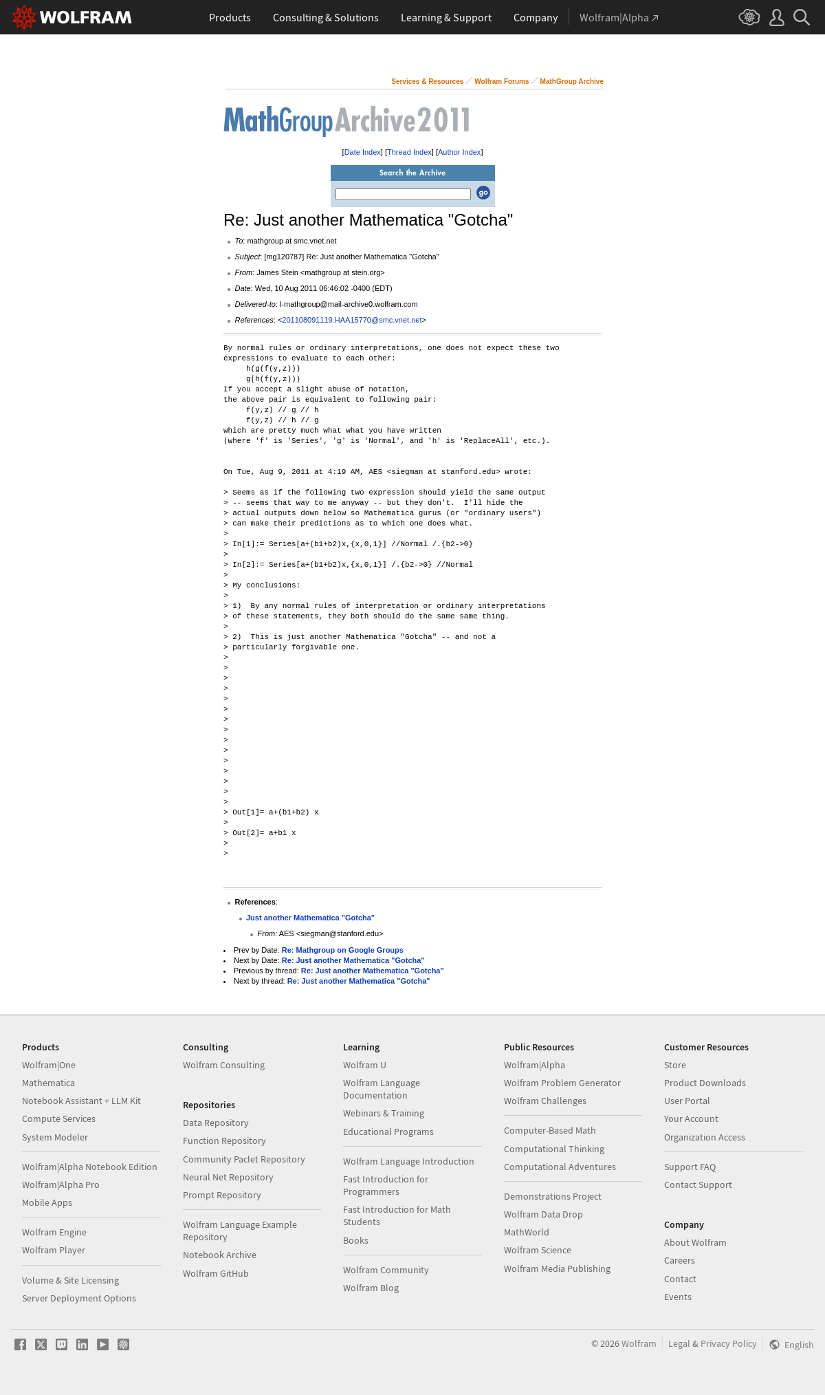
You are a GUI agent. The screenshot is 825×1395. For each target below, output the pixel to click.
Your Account (691, 1118)
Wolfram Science (537, 1250)
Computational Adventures (560, 1166)
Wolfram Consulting (224, 1065)
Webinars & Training (383, 1113)
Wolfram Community (386, 1270)
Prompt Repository (222, 1195)
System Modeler (55, 1137)
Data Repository (216, 1122)
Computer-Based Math (550, 1130)
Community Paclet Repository (244, 1159)
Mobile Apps (47, 1202)
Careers (679, 1260)
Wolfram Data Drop (543, 1214)
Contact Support (698, 1184)
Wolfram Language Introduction (408, 1161)
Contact (680, 1279)
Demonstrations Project (553, 1196)
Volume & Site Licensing (70, 1280)
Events (678, 1296)
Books (355, 1240)
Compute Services (59, 1118)
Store (675, 1065)
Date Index (362, 152)
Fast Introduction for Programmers (385, 1185)
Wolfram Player (53, 1250)
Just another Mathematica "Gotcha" (310, 917)
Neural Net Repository (228, 1177)
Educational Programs (388, 1131)
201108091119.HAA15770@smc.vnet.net (351, 320)
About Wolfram (695, 1242)
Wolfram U (364, 1065)
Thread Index (409, 152)
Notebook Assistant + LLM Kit (81, 1100)
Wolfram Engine (54, 1232)
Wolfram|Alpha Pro (61, 1184)
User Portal (687, 1100)
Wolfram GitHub (216, 1273)
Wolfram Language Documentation (381, 1089)
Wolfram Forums (501, 81)
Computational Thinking (554, 1149)
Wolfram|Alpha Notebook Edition (89, 1166)
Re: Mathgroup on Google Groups (343, 950)
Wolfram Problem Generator (562, 1083)
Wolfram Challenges (545, 1100)
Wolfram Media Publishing (557, 1268)
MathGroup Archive (572, 81)
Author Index (459, 152)
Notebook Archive (219, 1254)
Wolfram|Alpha (534, 1065)
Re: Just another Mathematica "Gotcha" (353, 960)
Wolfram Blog (371, 1288)
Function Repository (224, 1140)
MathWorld (526, 1232)
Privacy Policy (729, 1343)
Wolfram (639, 1343)
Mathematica (48, 1083)
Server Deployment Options (79, 1298)
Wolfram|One (49, 1065)
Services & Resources (427, 81)
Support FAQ (690, 1166)
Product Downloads (705, 1083)
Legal (679, 1343)
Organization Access (704, 1137)
